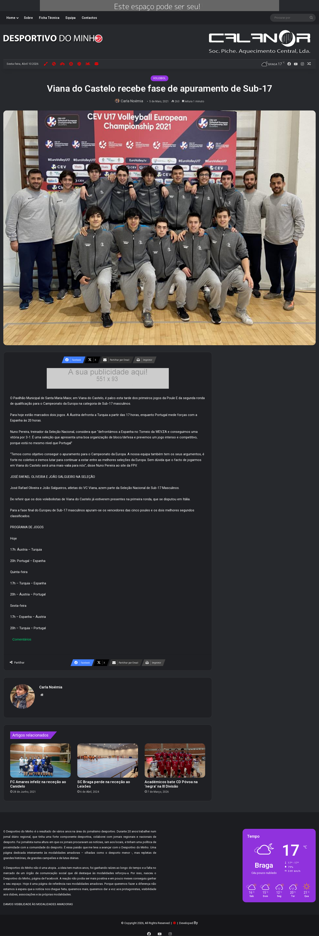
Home (10, 18)
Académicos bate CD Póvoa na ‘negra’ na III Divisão (171, 781)
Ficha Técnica (49, 18)
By (196, 920)
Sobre (28, 18)
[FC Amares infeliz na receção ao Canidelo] (40, 758)
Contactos (89, 18)
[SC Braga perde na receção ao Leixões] (107, 758)
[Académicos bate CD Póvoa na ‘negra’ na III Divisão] (175, 758)
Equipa (71, 18)
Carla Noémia (133, 101)
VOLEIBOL (159, 78)
